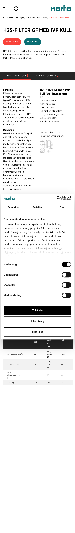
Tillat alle (37, 310)
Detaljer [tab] (37, 207)
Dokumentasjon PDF (45, 75)
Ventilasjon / (20, 18)
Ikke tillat (37, 331)
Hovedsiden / (8, 18)
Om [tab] (62, 207)
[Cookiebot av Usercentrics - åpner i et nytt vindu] (56, 198)
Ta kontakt (32, 42)
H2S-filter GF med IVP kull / (37, 18)
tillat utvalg (37, 321)
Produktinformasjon (15, 75)
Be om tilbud (12, 42)
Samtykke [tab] (13, 207)
